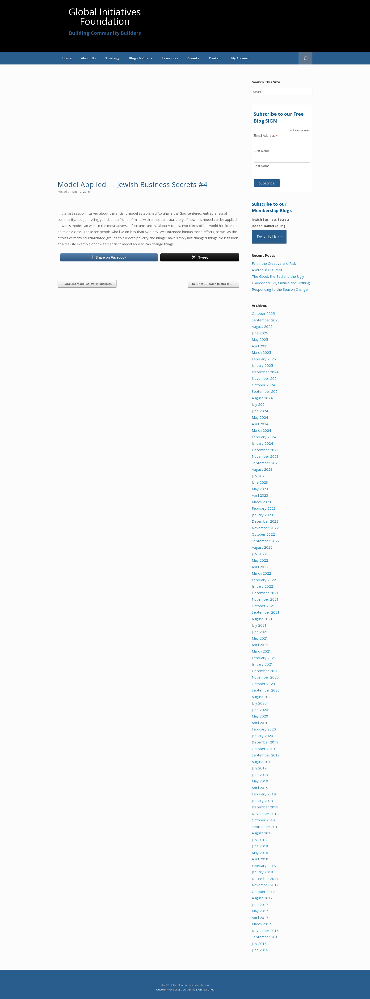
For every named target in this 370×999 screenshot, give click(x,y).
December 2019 (265, 742)
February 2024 (264, 437)
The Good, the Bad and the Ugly (278, 276)
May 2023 (260, 489)
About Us (88, 58)
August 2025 (262, 326)
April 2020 (260, 722)
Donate (193, 58)
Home (66, 58)
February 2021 (264, 657)
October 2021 (263, 605)
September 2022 (266, 540)
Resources (170, 58)
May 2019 (260, 781)
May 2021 (260, 638)
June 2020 (260, 709)
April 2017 (260, 917)
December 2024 (265, 372)
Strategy (112, 58)
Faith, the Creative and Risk (274, 263)
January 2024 (262, 443)
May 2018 (260, 852)
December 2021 (265, 592)
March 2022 (261, 573)
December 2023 (265, 450)
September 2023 (266, 463)
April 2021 (260, 644)
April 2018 (260, 859)
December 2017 (265, 878)
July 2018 (259, 839)
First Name (262, 151)
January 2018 (262, 872)
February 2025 (264, 359)
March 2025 (261, 352)
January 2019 (262, 800)
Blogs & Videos (140, 58)
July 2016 (259, 943)
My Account (240, 58)
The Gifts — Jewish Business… (213, 284)
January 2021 (262, 664)
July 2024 (259, 404)
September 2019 (266, 755)
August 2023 (262, 469)
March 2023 (261, 502)
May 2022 (260, 560)
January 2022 (262, 586)
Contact (215, 58)
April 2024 (260, 424)
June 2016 (260, 950)
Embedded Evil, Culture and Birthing (281, 283)
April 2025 (260, 346)
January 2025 (262, 365)
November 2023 (265, 456)
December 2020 (265, 670)
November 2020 (265, 677)
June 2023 (260, 482)
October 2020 (263, 683)
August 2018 (262, 833)
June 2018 (260, 846)
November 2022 (265, 527)
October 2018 (263, 820)
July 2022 (259, 553)
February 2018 (264, 865)
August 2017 (262, 898)
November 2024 (265, 378)
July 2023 (259, 476)
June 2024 (260, 411)
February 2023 (264, 508)
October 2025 (263, 313)
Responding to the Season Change (280, 289)
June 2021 (260, 631)
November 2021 (265, 599)
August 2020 (262, 696)
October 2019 (263, 748)
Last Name (262, 166)
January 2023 (262, 514)
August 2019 (262, 761)
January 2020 (262, 735)
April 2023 (260, 495)
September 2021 (266, 612)
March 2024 (261, 430)
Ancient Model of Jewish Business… (87, 284)
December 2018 (265, 807)
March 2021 (261, 651)
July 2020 (259, 703)
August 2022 (262, 547)
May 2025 (260, 339)
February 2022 (264, 579)
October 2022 (263, 534)
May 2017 (260, 911)
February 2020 (264, 729)
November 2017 (265, 885)
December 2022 (265, 521)
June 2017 (260, 904)
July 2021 (259, 625)
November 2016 (265, 930)
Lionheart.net (205, 989)
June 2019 (260, 774)
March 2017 (261, 924)
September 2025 (266, 320)
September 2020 (266, 690)
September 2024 (266, 391)
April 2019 (260, 787)
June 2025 (260, 333)
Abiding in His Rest (267, 270)
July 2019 (259, 768)
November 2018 (265, 813)
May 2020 (260, 716)
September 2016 (266, 937)
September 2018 (266, 826)
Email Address (266, 135)
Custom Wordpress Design (174, 989)
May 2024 (260, 417)
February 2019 (264, 794)
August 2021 (262, 618)
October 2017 (263, 891)
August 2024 (262, 398)
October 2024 (263, 385)
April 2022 (260, 566)
